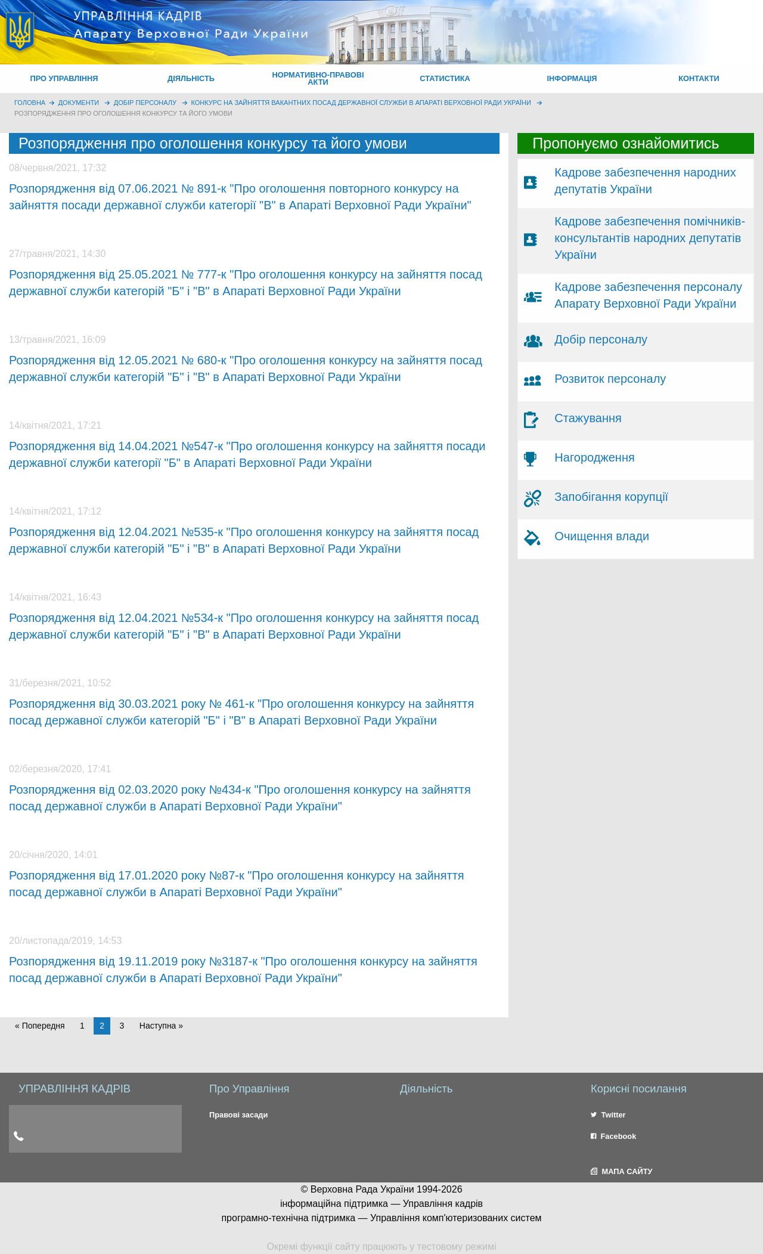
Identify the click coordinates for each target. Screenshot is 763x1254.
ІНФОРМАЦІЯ (572, 78)
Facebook (613, 1136)
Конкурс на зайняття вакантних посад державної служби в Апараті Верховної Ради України (361, 102)
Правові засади (238, 1114)
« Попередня (40, 1025)
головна (29, 102)
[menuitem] (64, 78)
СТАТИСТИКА (445, 78)
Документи (79, 102)
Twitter (608, 1114)
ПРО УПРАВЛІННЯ (64, 78)
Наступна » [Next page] (161, 1025)
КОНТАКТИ (698, 78)
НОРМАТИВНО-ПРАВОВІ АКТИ (318, 78)
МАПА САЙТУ (621, 1171)
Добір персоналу (145, 102)
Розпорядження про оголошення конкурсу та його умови (123, 113)
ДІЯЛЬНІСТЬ (191, 78)
